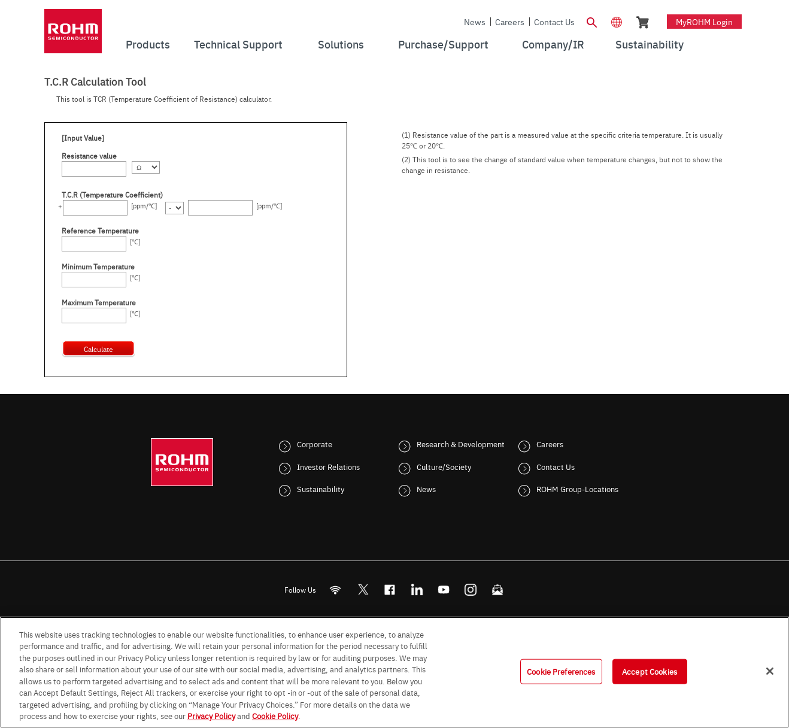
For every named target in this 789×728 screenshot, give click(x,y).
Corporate (314, 443)
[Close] (770, 671)
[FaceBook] (390, 589)
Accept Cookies (649, 671)
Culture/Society (444, 466)
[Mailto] (497, 589)
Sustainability (320, 488)
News (474, 21)
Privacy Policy (211, 715)
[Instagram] (470, 589)
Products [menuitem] (148, 44)
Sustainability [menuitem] (649, 44)
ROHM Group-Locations (577, 488)
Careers (509, 21)
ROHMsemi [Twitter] (363, 589)
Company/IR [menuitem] (553, 44)
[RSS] (335, 589)
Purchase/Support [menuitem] (443, 44)
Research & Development (461, 443)
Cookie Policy (275, 715)
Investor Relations (328, 466)
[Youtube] (443, 589)
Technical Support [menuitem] (238, 44)
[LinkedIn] (416, 589)
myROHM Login (704, 22)
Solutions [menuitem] (341, 44)
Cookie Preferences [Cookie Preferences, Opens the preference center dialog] (561, 671)
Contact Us (554, 21)
